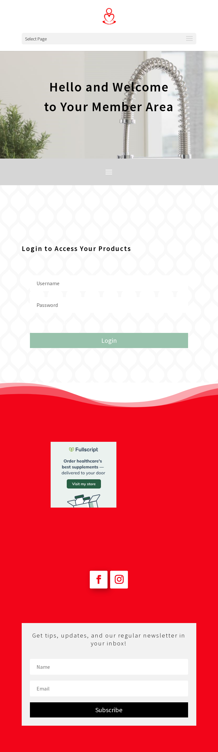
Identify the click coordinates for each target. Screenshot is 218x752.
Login (109, 340)
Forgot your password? (48, 322)
